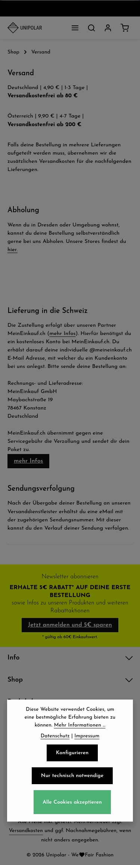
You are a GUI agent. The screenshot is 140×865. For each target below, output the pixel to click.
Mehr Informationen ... (79, 727)
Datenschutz (55, 738)
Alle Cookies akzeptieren (72, 804)
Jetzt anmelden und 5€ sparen (70, 625)
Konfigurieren (72, 755)
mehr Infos (62, 333)
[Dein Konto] (107, 27)
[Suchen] (91, 27)
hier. (12, 250)
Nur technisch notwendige (72, 777)
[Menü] (75, 27)
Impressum (86, 738)
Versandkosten (26, 831)
